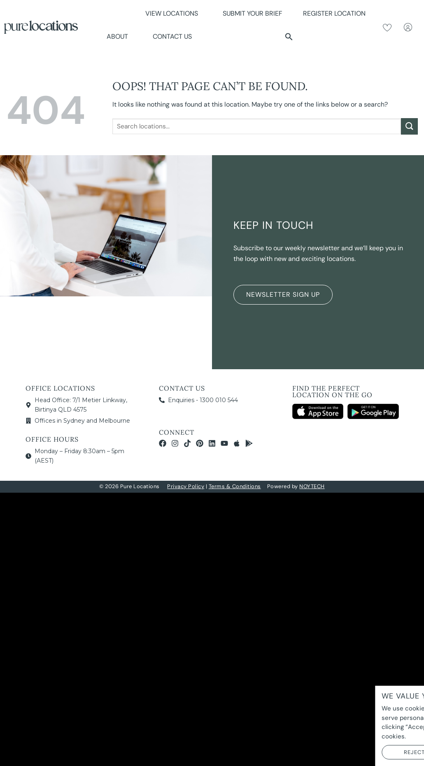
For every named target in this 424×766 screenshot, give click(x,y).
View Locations (173, 13)
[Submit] (409, 126)
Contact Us (172, 36)
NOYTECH (312, 486)
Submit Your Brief (252, 13)
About (119, 36)
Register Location (334, 13)
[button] (289, 36)
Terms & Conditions (235, 486)
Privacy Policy (185, 486)
